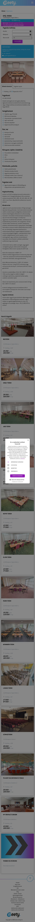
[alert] (17, 461)
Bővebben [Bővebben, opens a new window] (22, 458)
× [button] (28, 440)
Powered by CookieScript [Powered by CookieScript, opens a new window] (17, 481)
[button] (17, 479)
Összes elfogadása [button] (17, 475)
